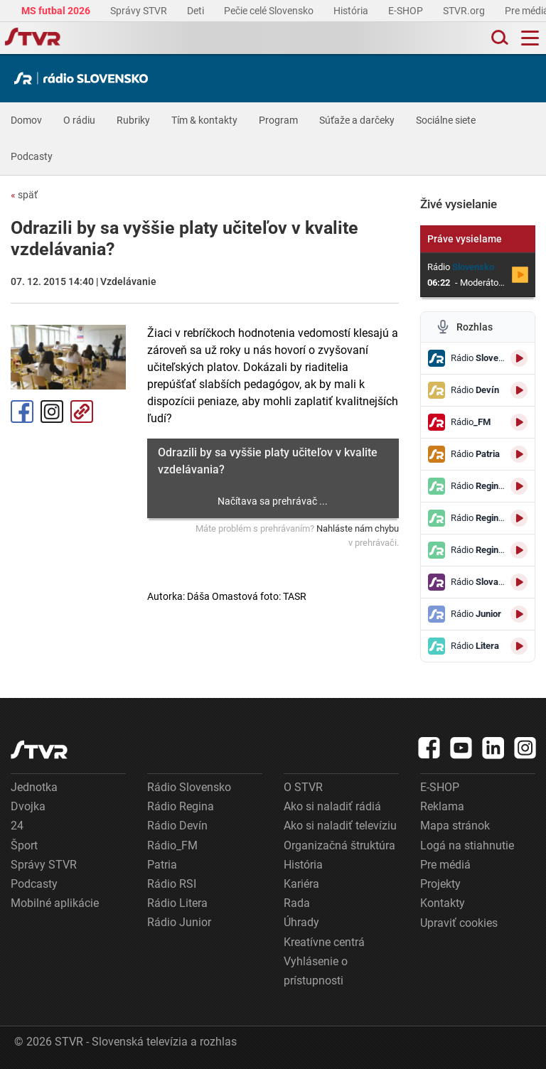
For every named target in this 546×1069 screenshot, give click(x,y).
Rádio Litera (177, 903)
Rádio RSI (171, 884)
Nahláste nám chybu (357, 528)
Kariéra (301, 884)
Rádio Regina (180, 806)
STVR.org (465, 10)
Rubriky (133, 120)
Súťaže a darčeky (357, 120)
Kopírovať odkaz (81, 411)
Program (278, 120)
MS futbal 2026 (56, 10)
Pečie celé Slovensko (270, 10)
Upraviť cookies (459, 923)
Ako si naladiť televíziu (340, 825)
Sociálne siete (446, 120)
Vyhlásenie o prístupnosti (316, 971)
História (351, 10)
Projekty (440, 884)
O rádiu (79, 120)
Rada (297, 903)
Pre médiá (445, 864)
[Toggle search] (498, 38)
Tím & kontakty (204, 120)
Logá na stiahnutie (467, 845)
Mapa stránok (455, 825)
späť (24, 194)
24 (17, 825)
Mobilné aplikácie (55, 903)
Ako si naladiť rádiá (332, 806)
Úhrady (301, 922)
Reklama (442, 806)
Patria (162, 864)
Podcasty (32, 156)
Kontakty (442, 903)
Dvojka (28, 806)
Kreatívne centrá (324, 942)
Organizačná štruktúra (339, 845)
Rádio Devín (177, 825)
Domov (26, 120)
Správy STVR (139, 10)
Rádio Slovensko (189, 787)
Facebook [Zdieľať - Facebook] (22, 411)
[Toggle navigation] (530, 38)
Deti (196, 10)
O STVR (303, 787)
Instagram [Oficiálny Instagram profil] (52, 411)
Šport (24, 845)
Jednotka (34, 787)
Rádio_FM (172, 845)
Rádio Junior (179, 922)
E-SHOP (406, 10)
